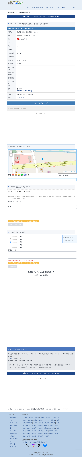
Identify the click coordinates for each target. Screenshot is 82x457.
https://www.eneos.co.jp (24, 91)
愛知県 (46, 425)
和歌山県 (52, 428)
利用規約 (12, 436)
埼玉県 (47, 420)
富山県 (41, 423)
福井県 (53, 423)
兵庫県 (40, 428)
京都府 (28, 428)
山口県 (46, 431)
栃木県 (35, 420)
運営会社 (12, 444)
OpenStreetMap (72, 171)
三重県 (51, 425)
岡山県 (34, 431)
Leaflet (65, 171)
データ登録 (72, 7)
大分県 (28, 436)
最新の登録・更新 (37, 7)
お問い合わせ (14, 433)
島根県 (28, 431)
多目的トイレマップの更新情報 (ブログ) (35, 442)
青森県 (31, 417)
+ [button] (11, 152)
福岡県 (40, 433)
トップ (27, 7)
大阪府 (34, 428)
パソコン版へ (14, 447)
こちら (10, 358)
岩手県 (37, 417)
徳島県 (51, 431)
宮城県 (43, 417)
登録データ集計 (61, 7)
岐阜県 (34, 425)
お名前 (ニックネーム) (14, 201)
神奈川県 (29, 423)
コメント (11, 207)
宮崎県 (34, 436)
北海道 (25, 417)
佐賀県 (46, 433)
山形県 (54, 417)
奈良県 (46, 428)
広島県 (40, 431)
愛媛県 (28, 433)
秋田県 (48, 417)
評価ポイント (12, 250)
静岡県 (40, 425)
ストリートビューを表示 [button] (41, 103)
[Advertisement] (41, 128)
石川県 (47, 423)
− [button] (11, 155)
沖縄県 (47, 436)
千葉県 (53, 420)
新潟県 (35, 423)
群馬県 (41, 420)
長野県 (28, 425)
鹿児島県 (40, 436)
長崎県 (51, 433)
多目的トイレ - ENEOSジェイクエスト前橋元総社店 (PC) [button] (41, 16)
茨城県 (30, 420)
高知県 (34, 433)
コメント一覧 (50, 7)
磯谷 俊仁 (20, 98)
